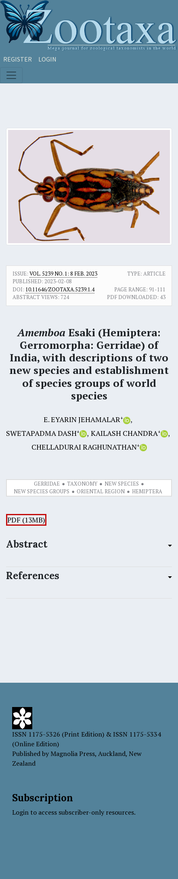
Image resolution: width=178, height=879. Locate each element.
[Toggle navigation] (11, 75)
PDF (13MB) (26, 519)
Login (47, 59)
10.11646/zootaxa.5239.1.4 (59, 289)
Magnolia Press (72, 753)
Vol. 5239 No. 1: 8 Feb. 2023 (63, 273)
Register (17, 59)
